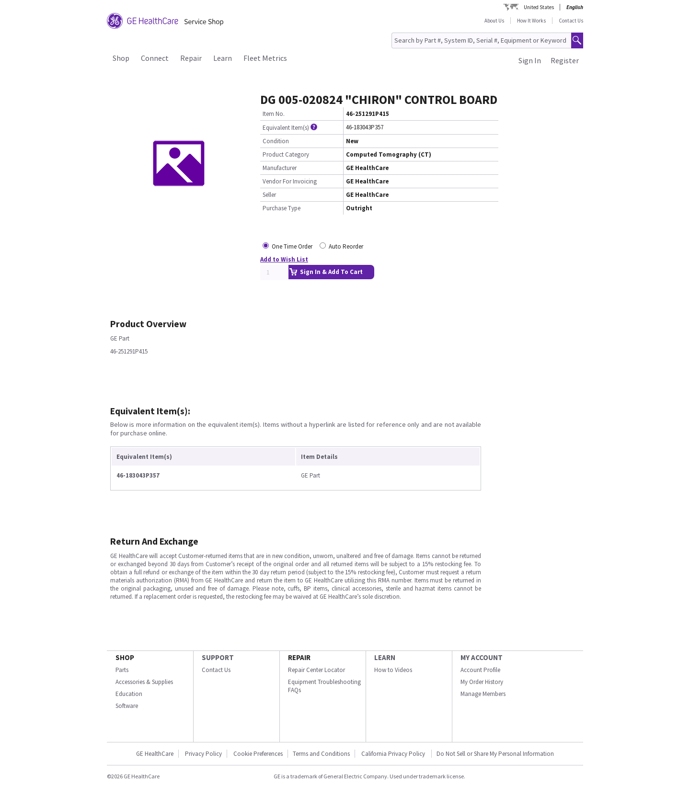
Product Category (286, 154)
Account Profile (480, 670)
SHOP (124, 657)
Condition (276, 141)
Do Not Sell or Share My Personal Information (495, 754)
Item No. (274, 114)
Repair (191, 58)
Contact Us (571, 20)
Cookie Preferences (258, 754)
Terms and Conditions (321, 754)
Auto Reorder (346, 246)
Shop (121, 58)
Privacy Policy (203, 754)
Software (126, 706)
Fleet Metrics (265, 58)
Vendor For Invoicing (290, 181)
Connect (155, 58)
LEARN (384, 657)
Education (128, 694)
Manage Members (483, 694)
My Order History (481, 682)
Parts (121, 670)
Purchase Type (281, 208)
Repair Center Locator (316, 670)
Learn (222, 58)
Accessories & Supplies (144, 682)
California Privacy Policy (393, 754)
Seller (269, 195)
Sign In (529, 60)
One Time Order (292, 246)
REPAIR (299, 657)
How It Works (531, 20)
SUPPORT (218, 657)
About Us (494, 20)
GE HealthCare (154, 754)
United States (539, 7)
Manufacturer (280, 168)
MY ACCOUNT (481, 657)
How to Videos (393, 670)
